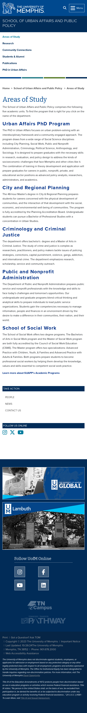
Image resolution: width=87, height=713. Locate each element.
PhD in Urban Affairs (14, 69)
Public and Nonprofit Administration (28, 275)
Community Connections (17, 50)
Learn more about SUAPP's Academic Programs (31, 373)
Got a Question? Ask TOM (25, 637)
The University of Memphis (47, 645)
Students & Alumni (13, 56)
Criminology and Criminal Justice (34, 232)
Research (8, 43)
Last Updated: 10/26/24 (19, 645)
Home (6, 88)
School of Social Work (29, 328)
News (8, 404)
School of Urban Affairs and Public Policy (39, 23)
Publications (9, 63)
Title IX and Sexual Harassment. (35, 698)
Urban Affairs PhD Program (36, 124)
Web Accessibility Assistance (22, 653)
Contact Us (13, 410)
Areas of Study (11, 36)
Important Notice (70, 641)
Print (5, 637)
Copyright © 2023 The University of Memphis (32, 641)
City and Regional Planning (36, 188)
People (9, 397)
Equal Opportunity (31, 675)
